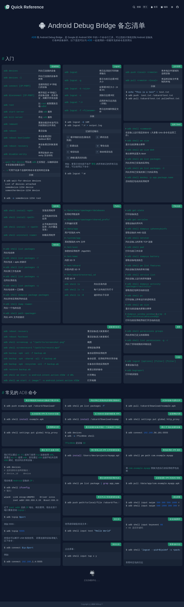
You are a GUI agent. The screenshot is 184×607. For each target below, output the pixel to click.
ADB (33, 37)
